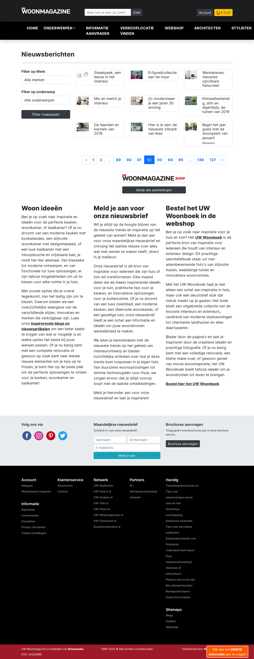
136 (200, 160)
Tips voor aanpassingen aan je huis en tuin (179, 497)
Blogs (169, 615)
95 (180, 160)
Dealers (171, 621)
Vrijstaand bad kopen (180, 550)
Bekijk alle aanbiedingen (154, 190)
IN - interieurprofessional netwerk (143, 491)
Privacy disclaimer (33, 527)
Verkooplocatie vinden (137, 31)
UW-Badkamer (103, 485)
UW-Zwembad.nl (105, 520)
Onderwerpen (58, 28)
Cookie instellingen (33, 533)
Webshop (174, 28)
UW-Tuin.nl (101, 503)
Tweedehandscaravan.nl (182, 485)
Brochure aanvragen (183, 444)
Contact (63, 491)
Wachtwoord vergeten (36, 491)
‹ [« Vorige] (86, 160)
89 (118, 160)
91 (139, 160)
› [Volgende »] (222, 160)
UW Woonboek (208, 237)
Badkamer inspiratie (179, 520)
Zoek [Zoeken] (136, 12)
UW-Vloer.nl (102, 509)
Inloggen (27, 485)
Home (32, 28)
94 (170, 160)
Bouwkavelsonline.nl (107, 526)
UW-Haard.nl (102, 491)
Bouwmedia (75, 649)
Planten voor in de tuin (180, 579)
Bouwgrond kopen (178, 591)
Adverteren (65, 485)
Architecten (207, 28)
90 (129, 160)
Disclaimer (28, 521)
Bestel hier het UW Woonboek (192, 383)
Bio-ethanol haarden (179, 585)
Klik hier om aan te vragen (227, 651)
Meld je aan (126, 455)
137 (213, 160)
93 (159, 160)
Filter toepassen (46, 114)
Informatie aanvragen (97, 31)
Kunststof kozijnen (178, 597)
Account (205, 12)
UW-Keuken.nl (103, 497)
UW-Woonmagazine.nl (108, 515)
